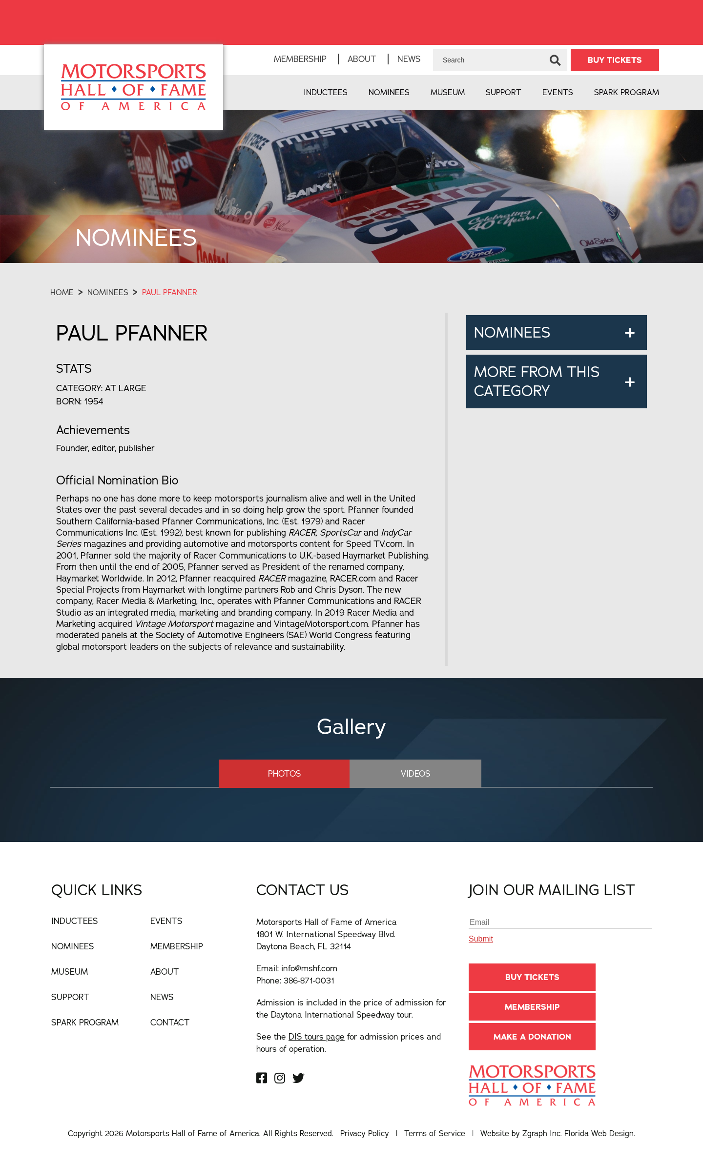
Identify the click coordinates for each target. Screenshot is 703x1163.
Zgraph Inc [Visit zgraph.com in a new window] (541, 1133)
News (409, 59)
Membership (300, 59)
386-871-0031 (309, 980)
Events (557, 92)
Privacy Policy (364, 1133)
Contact (170, 1022)
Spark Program (626, 92)
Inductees (326, 92)
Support (503, 92)
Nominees (389, 92)
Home (62, 292)
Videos (415, 773)
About (362, 59)
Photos (285, 773)
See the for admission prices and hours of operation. (348, 1042)
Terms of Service (434, 1133)
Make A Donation (532, 1036)
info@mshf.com (309, 968)
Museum (448, 92)
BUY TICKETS (615, 60)
